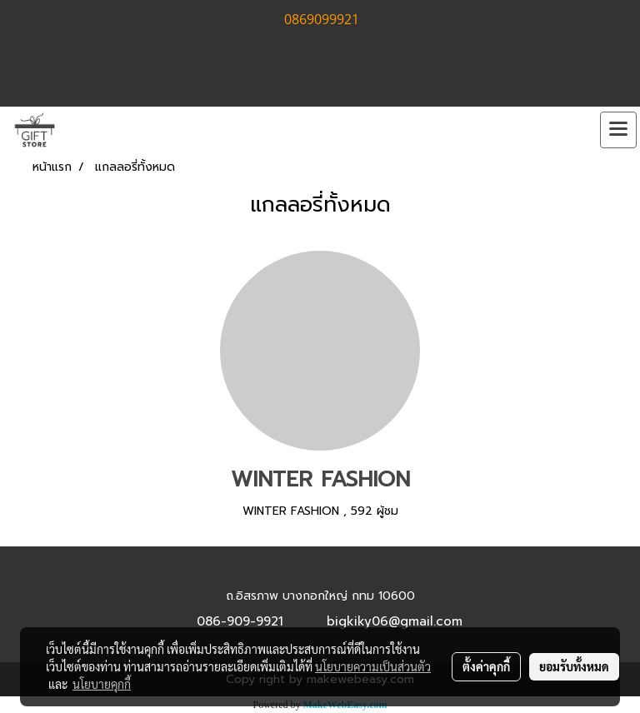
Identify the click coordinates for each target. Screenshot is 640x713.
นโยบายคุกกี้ (101, 683)
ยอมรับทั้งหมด (574, 666)
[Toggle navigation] (618, 130)
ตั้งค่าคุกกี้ (486, 666)
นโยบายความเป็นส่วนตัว (373, 666)
